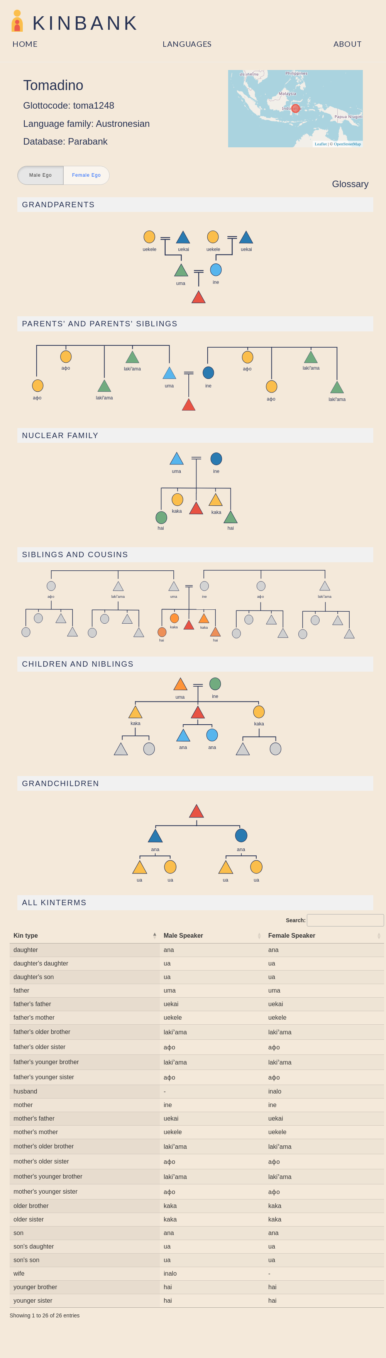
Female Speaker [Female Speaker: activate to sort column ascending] (291, 935)
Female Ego (86, 175)
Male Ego (40, 175)
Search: (335, 920)
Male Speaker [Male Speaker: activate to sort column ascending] (183, 935)
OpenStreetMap (347, 144)
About (348, 43)
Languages (187, 43)
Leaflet (321, 144)
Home (25, 43)
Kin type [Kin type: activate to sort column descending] (26, 935)
